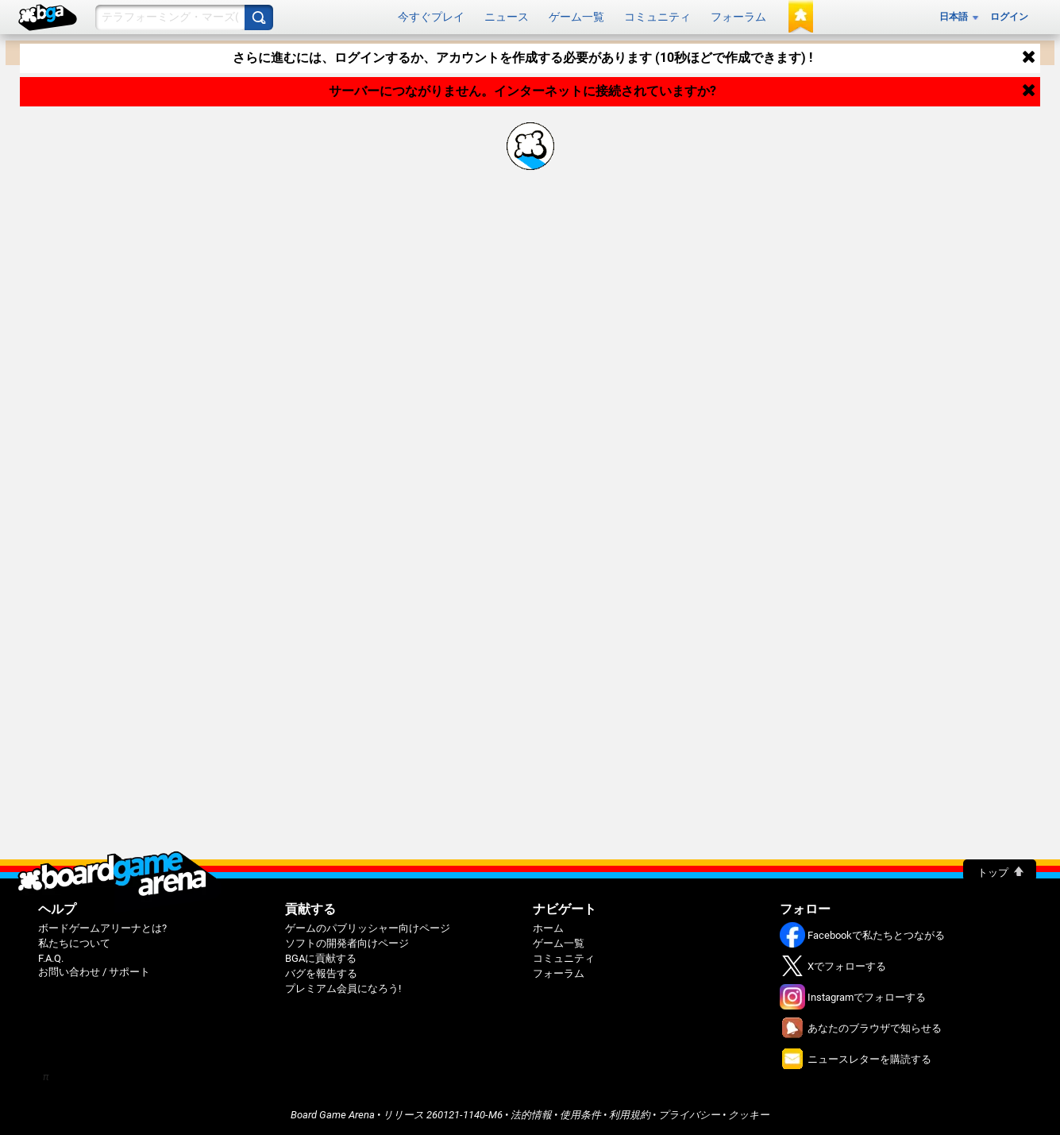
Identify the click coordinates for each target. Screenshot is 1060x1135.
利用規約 (629, 1115)
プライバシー (689, 1115)
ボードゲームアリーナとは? (102, 928)
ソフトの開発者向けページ (347, 943)
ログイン (1009, 16)
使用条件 (580, 1115)
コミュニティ (657, 16)
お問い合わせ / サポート (94, 972)
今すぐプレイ (431, 16)
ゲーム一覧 (576, 16)
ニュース (506, 16)
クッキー (748, 1115)
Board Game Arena (333, 1115)
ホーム (548, 928)
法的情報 (531, 1115)
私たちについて (74, 943)
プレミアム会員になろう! (343, 988)
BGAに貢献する (321, 958)
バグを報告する (321, 973)
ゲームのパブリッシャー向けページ (367, 928)
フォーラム (738, 16)
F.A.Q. (51, 958)
